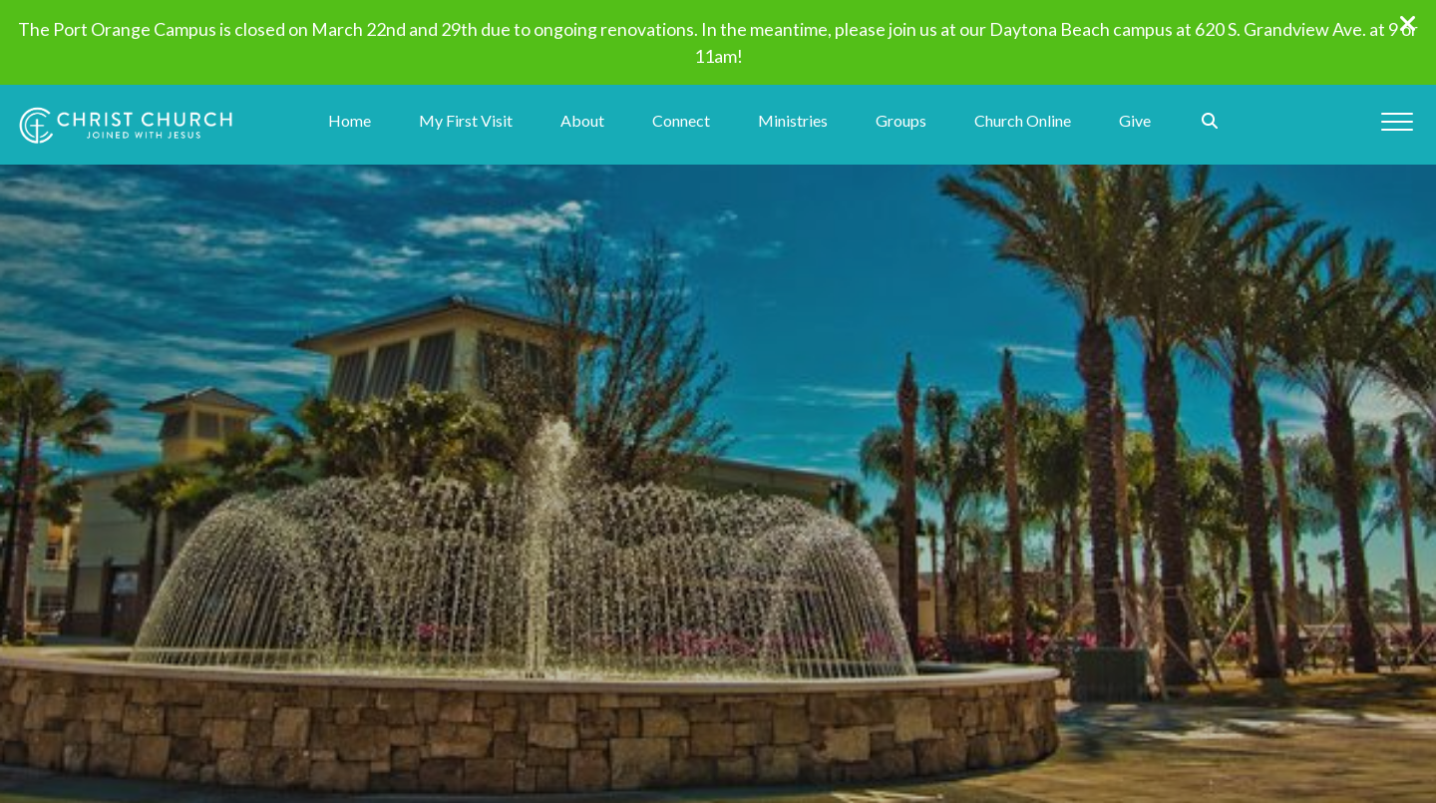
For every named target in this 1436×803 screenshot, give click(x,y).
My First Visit (466, 121)
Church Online (1022, 121)
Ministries (793, 121)
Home (349, 121)
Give (1135, 121)
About (582, 121)
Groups (901, 121)
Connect (681, 121)
